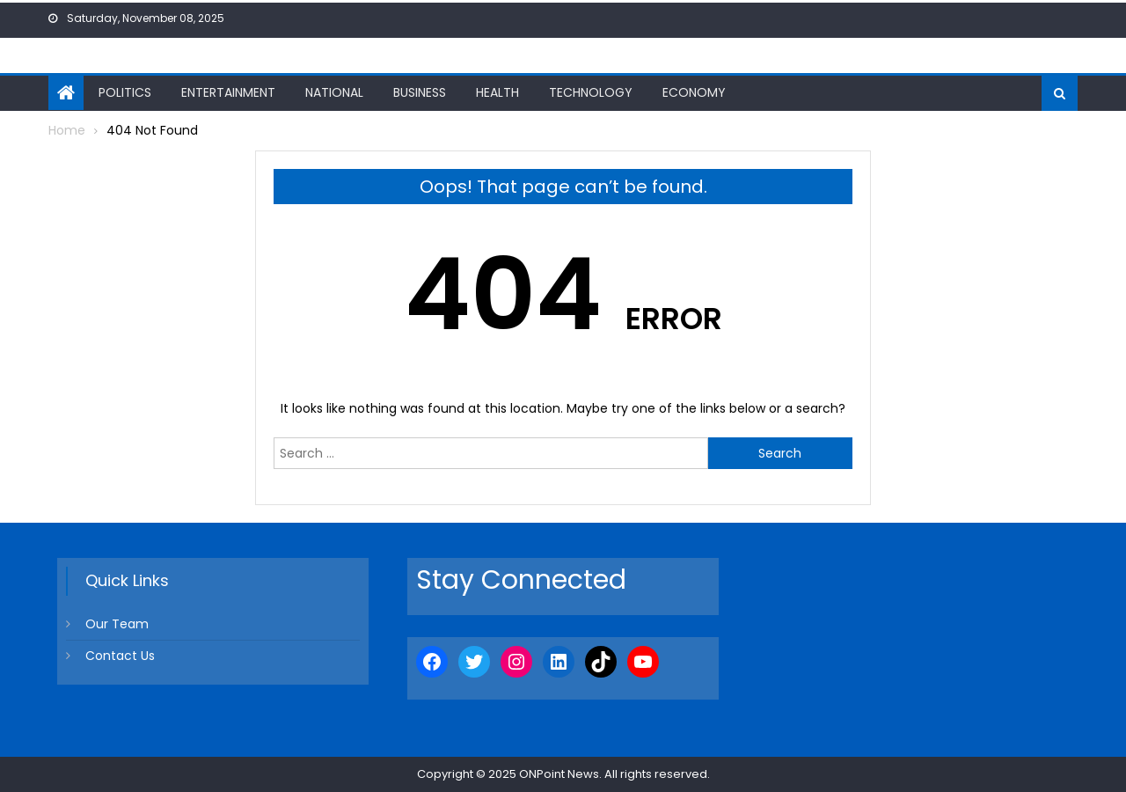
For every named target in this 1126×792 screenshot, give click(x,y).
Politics (125, 92)
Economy (694, 92)
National (334, 92)
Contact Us (120, 655)
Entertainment (228, 92)
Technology (590, 92)
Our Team (117, 624)
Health (497, 92)
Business (419, 92)
